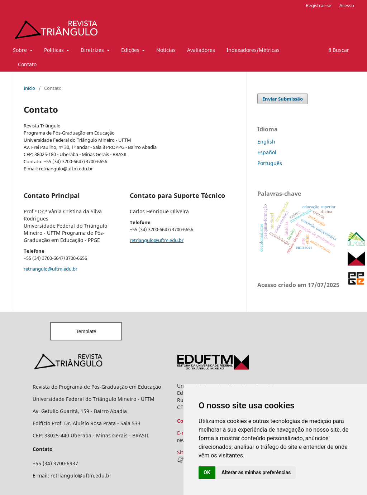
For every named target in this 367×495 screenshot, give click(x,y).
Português (269, 163)
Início (29, 88)
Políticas (54, 50)
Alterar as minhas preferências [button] (256, 472)
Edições (131, 50)
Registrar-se (318, 5)
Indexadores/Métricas (253, 50)
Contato (27, 64)
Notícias (166, 50)
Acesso (346, 5)
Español (266, 152)
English (266, 141)
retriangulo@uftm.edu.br (50, 269)
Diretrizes (93, 50)
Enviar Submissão (282, 99)
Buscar (338, 50)
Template (86, 331)
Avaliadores (201, 50)
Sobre (20, 50)
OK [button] (207, 472)
